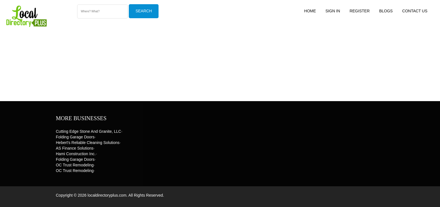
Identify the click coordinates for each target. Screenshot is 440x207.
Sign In (333, 11)
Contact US (414, 11)
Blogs (386, 11)
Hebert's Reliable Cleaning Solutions (88, 142)
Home (310, 11)
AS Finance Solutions (74, 148)
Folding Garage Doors (75, 137)
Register (360, 11)
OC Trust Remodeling (75, 165)
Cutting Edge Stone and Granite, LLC (88, 131)
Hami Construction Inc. (76, 154)
